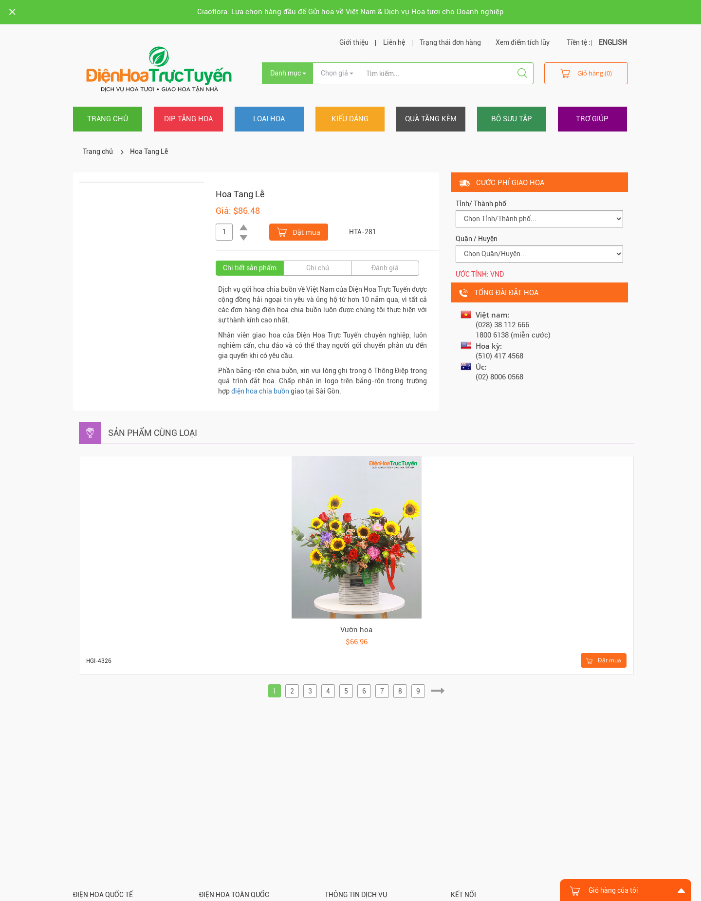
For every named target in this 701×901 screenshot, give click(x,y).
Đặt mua (298, 231)
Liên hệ (394, 42)
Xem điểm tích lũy (523, 42)
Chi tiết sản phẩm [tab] (250, 268)
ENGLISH (613, 42)
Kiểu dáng (350, 118)
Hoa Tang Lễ (149, 151)
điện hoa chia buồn (260, 391)
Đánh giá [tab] (385, 268)
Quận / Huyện (477, 239)
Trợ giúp (592, 118)
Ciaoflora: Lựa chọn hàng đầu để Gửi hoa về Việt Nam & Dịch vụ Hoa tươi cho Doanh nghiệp (350, 11)
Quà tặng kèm (431, 118)
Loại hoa (269, 118)
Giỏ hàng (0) (586, 73)
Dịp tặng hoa (188, 118)
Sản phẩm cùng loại (152, 433)
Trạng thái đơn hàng (450, 42)
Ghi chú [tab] (317, 268)
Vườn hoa (356, 629)
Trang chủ (107, 118)
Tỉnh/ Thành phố (481, 203)
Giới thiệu (354, 42)
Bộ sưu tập (511, 118)
